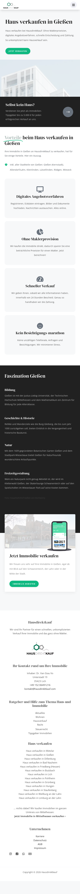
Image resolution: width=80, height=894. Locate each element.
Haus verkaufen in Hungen (40, 786)
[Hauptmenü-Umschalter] (73, 5)
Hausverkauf (40, 720)
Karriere (40, 836)
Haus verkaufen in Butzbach (40, 770)
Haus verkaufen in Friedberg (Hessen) (40, 766)
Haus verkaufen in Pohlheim (40, 778)
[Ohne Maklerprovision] (40, 232)
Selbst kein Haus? (20, 104)
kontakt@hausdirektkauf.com (40, 688)
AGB (40, 844)
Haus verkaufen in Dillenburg (40, 758)
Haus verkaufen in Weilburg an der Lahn (40, 793)
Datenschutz (40, 840)
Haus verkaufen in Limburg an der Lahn (40, 797)
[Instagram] (10, 853)
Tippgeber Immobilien (40, 733)
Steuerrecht (41, 729)
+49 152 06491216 (40, 684)
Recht (40, 724)
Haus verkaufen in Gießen (40, 754)
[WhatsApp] (23, 853)
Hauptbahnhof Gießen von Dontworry (27, 497)
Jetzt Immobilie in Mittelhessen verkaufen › (40, 816)
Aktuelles (40, 712)
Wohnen (40, 716)
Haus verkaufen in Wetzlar (40, 750)
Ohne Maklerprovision (40, 239)
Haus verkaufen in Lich (40, 774)
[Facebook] (17, 853)
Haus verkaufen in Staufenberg (40, 790)
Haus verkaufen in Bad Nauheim (40, 762)
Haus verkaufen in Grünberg (40, 782)
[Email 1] (30, 853)
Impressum (40, 848)
